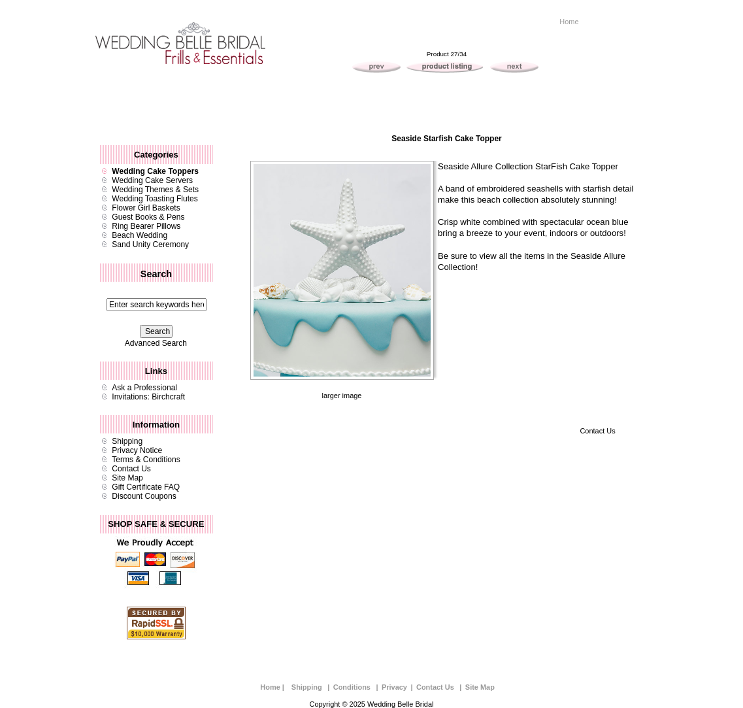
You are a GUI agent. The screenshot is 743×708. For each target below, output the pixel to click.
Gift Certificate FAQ (146, 487)
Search (156, 274)
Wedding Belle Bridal (400, 704)
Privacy (394, 687)
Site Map (127, 477)
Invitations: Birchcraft (148, 396)
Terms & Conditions (146, 459)
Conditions (352, 687)
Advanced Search (156, 343)
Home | (272, 687)
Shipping (127, 441)
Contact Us (131, 468)
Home (568, 21)
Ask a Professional (144, 387)
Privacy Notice (137, 450)
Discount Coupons (144, 496)
